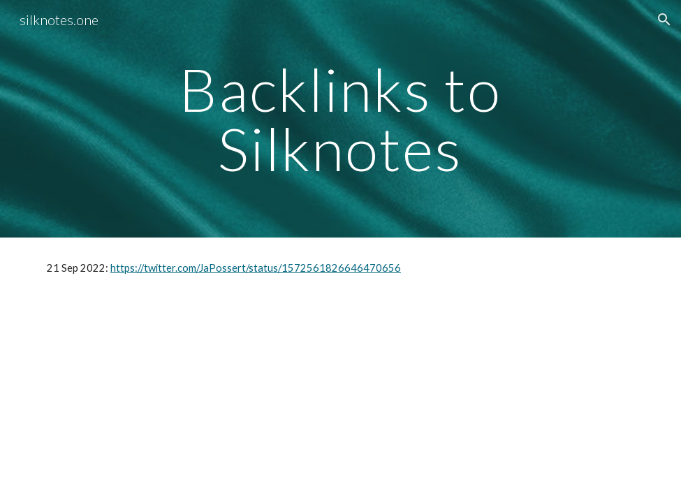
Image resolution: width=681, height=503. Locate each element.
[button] (664, 19)
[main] (340, 119)
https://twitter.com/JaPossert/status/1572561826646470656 (255, 268)
